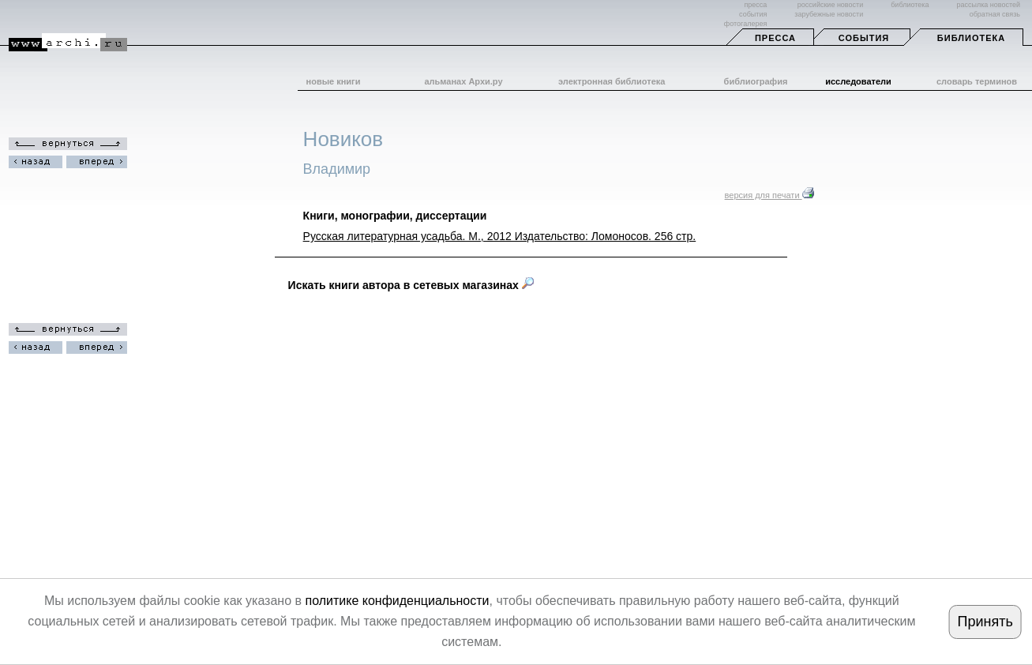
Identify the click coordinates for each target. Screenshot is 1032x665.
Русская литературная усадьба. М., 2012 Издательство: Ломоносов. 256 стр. (499, 236)
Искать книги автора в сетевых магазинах (411, 285)
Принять (985, 621)
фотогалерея (745, 24)
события (753, 14)
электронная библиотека (611, 81)
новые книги (333, 81)
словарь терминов (976, 81)
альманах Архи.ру (463, 81)
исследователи (858, 81)
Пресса (775, 38)
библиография (756, 81)
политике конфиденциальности (397, 600)
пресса (755, 5)
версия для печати (769, 195)
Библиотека (971, 38)
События (864, 38)
